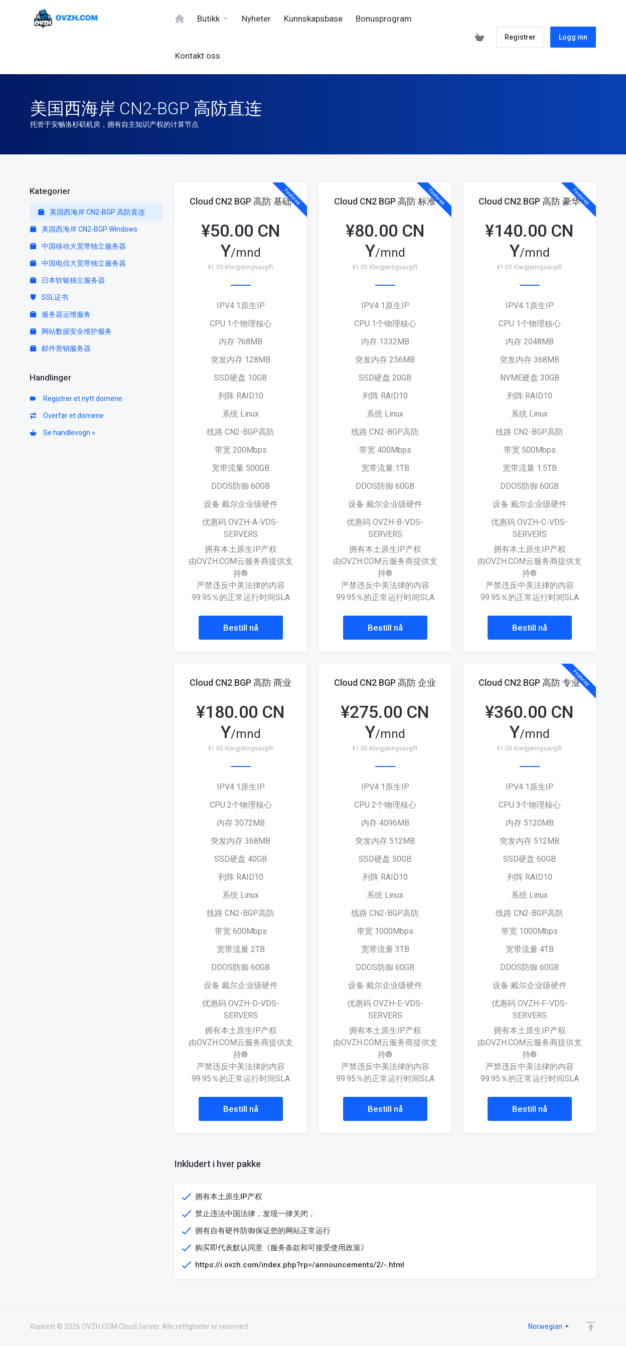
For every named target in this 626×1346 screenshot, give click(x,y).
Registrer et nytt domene (76, 399)
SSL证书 (49, 297)
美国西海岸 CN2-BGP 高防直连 (91, 212)
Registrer (520, 37)
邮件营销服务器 (60, 348)
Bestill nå (240, 628)
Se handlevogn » (62, 433)
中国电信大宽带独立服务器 (78, 263)
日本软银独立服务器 (67, 280)
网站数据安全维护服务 (71, 331)
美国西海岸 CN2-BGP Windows (83, 229)
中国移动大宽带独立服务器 (78, 246)
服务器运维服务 (60, 314)
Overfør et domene (67, 416)
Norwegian (549, 1326)
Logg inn (573, 37)
